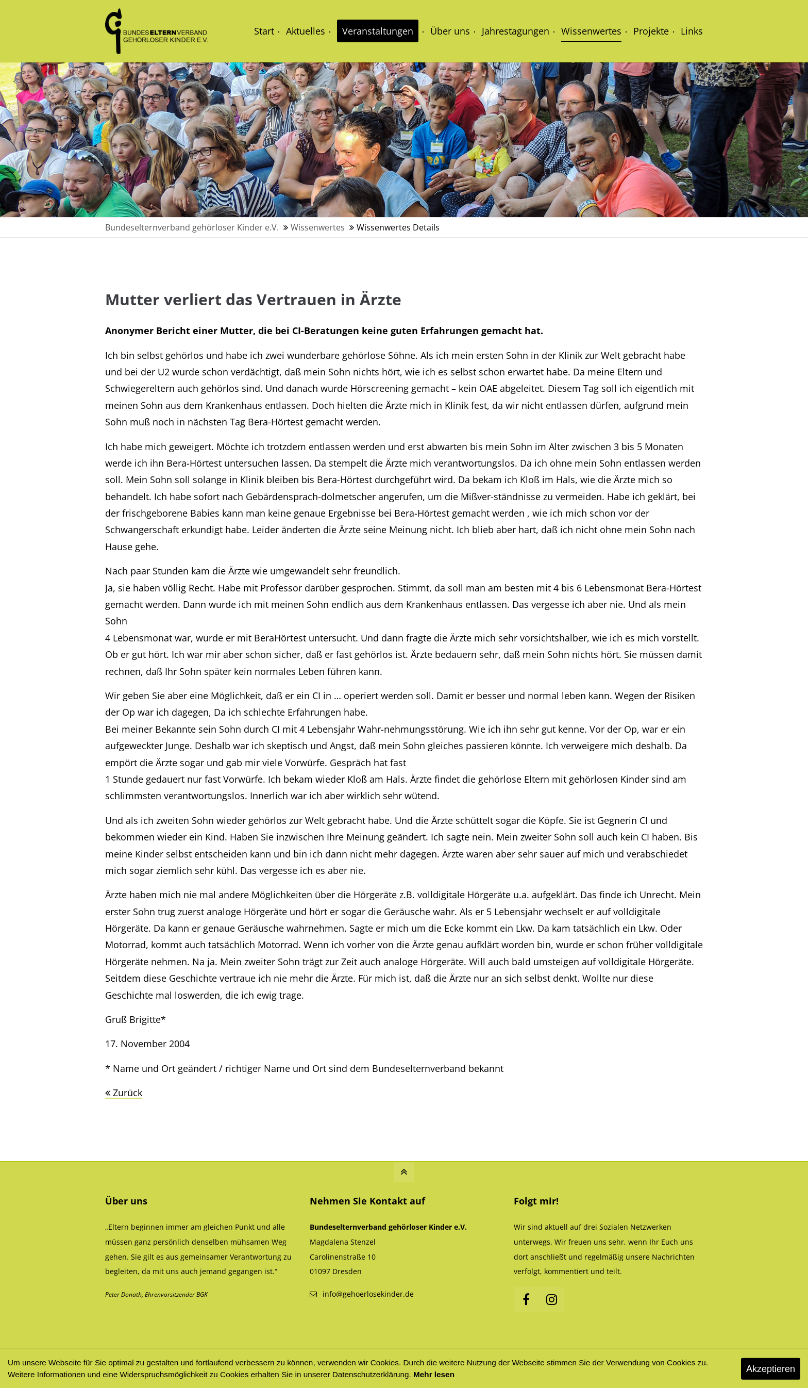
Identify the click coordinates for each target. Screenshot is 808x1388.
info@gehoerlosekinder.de (368, 1294)
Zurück (127, 1092)
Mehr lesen (433, 1374)
